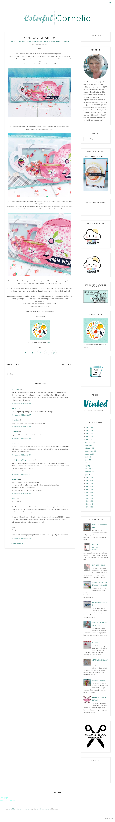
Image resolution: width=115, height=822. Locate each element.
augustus (88, 454)
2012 (88, 504)
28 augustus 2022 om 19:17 (21, 474)
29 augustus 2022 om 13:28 (21, 538)
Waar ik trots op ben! (7, 800)
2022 (88, 439)
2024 (88, 433)
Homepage (4, 798)
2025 (88, 430)
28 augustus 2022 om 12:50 (21, 438)
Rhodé (14, 443)
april (87, 466)
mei (86, 463)
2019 (88, 483)
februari (88, 472)
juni (86, 460)
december (89, 442)
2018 (88, 486)
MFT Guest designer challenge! (96, 547)
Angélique (16, 389)
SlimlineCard (49, 41)
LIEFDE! (95, 643)
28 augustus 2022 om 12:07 (21, 415)
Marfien (15, 409)
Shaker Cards (37, 41)
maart (87, 469)
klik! (49, 342)
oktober (88, 448)
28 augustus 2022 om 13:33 (21, 455)
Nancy (14, 499)
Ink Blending (16, 41)
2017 (88, 489)
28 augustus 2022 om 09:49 (21, 404)
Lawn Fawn (26, 41)
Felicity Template (24, 809)
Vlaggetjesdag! (98, 680)
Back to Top (109, 818)
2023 (88, 436)
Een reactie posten (16, 543)
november (89, 445)
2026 (88, 427)
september (89, 451)
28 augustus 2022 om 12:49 (21, 427)
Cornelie (15, 420)
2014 (88, 498)
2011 (88, 507)
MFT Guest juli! (98, 565)
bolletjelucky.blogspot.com (22, 460)
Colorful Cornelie (14, 809)
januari (88, 475)
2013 (88, 501)
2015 (88, 495)
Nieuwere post (13, 365)
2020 (88, 480)
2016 (88, 492)
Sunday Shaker (62, 41)
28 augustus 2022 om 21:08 (21, 494)
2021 (88, 477)
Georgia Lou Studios (43, 809)
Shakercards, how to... (94, 157)
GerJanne (15, 479)
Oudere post (66, 365)
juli (86, 457)
